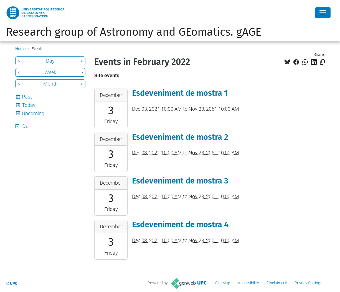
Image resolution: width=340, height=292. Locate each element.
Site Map (222, 283)
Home (20, 48)
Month (50, 84)
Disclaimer (276, 283)
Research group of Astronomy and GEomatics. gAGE (133, 32)
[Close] (323, 12)
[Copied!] (322, 62)
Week (50, 72)
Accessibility (248, 283)
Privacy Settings (308, 283)
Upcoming (33, 113)
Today (28, 105)
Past (27, 97)
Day (50, 61)
